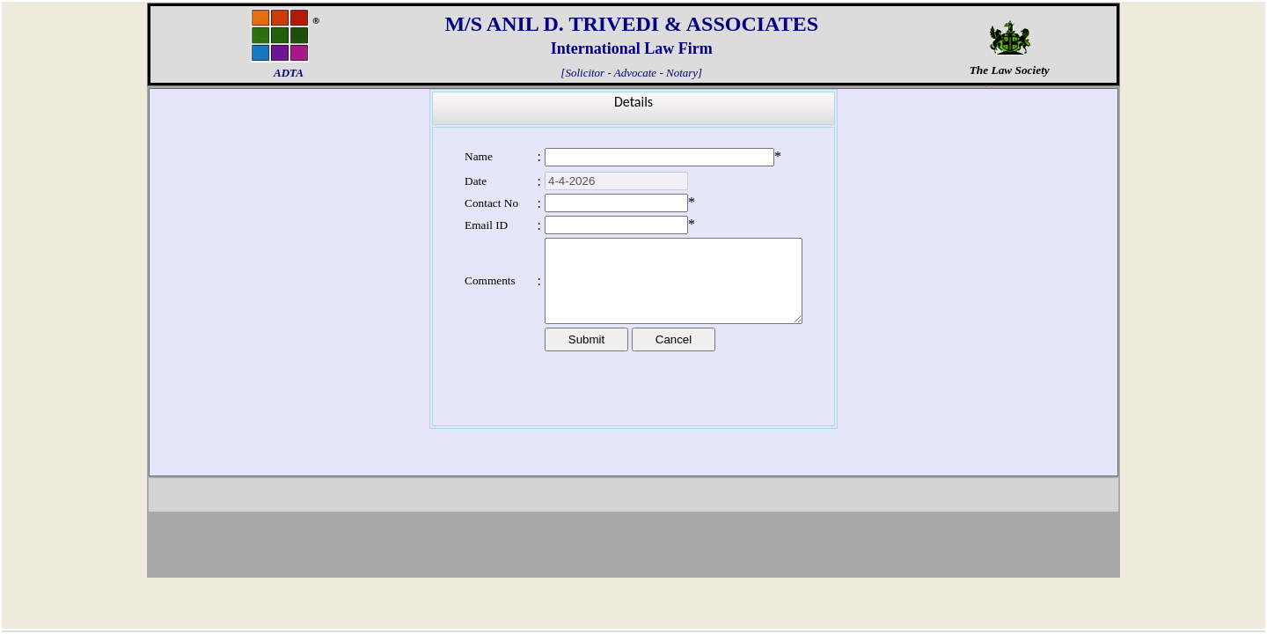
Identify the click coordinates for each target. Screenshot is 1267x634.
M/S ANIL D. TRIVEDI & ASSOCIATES (631, 23)
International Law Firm (632, 48)
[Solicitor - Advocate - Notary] (631, 70)
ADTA (289, 72)
